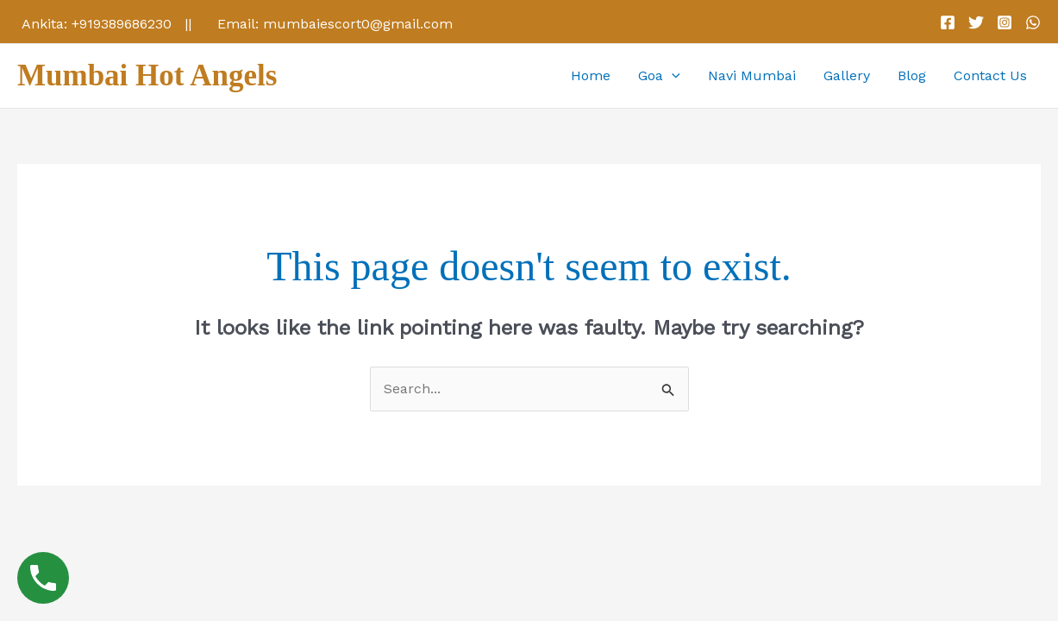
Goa (659, 76)
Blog (912, 75)
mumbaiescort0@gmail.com (358, 24)
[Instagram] (1004, 22)
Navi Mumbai (752, 75)
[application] (671, 76)
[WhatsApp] (1033, 22)
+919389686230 (122, 24)
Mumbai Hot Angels (147, 75)
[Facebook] (947, 22)
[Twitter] (976, 22)
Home (590, 75)
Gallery (846, 75)
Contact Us (990, 75)
